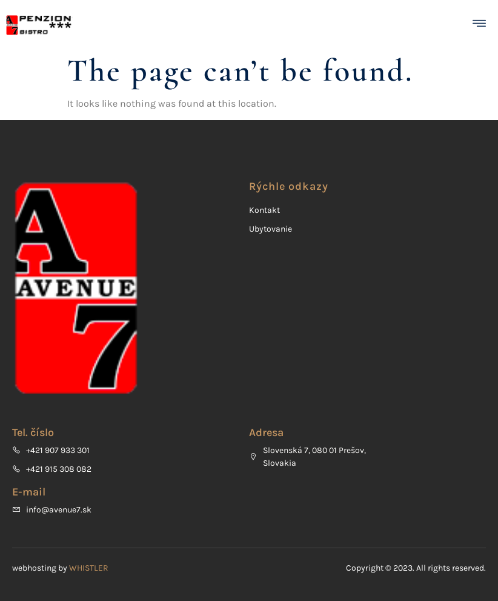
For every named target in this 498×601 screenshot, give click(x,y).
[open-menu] (482, 25)
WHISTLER (88, 568)
